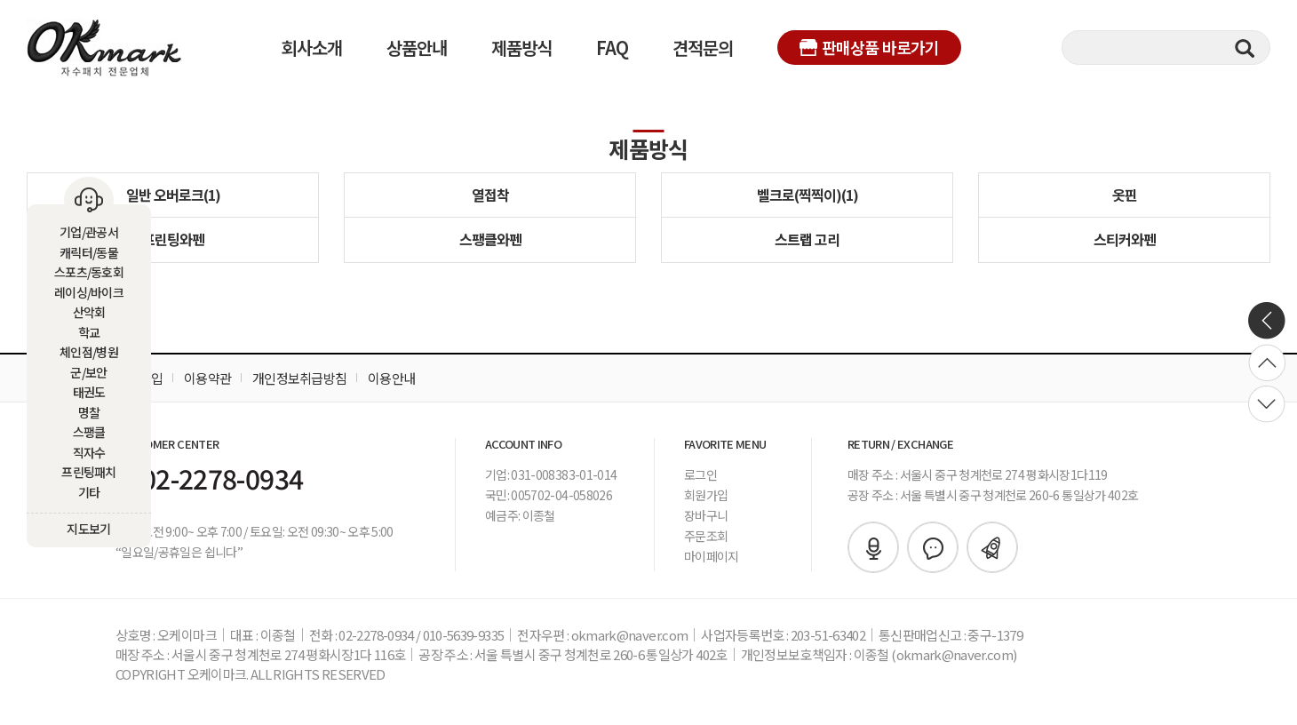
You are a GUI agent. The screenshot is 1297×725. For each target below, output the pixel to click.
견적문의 (702, 47)
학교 (89, 332)
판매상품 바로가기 (869, 47)
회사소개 (312, 47)
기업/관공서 (89, 232)
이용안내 (391, 378)
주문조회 (706, 536)
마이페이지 (711, 556)
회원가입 (706, 495)
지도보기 (88, 529)
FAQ (612, 47)
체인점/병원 (89, 352)
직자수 (89, 452)
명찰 (89, 412)
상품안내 (416, 47)
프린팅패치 (88, 472)
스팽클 (89, 432)
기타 (89, 492)
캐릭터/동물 (89, 252)
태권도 (89, 392)
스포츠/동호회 (88, 272)
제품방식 (521, 47)
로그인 (700, 474)
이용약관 (207, 378)
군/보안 (88, 372)
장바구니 (706, 515)
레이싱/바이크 (88, 292)
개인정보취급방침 (299, 378)
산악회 (89, 312)
